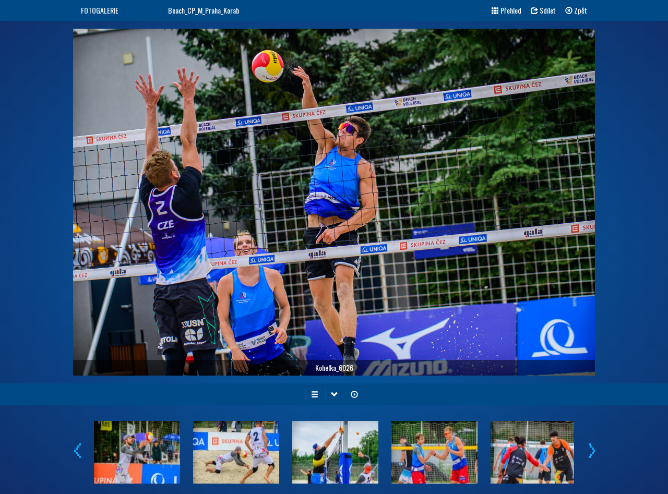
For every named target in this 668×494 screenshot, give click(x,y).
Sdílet (543, 10)
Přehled (506, 10)
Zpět (576, 10)
